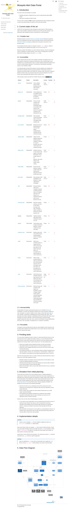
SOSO (20, 40)
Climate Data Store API (22, 381)
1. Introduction (60, 3)
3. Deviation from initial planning (62, 8)
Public (45, 232)
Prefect (47, 353)
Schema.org (48, 310)
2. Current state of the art (62, 4)
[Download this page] (56, 1)
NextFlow (52, 353)
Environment (3, 29)
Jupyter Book (10, 32)
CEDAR (45, 359)
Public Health (3, 27)
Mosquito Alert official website (45, 347)
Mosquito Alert (3, 25)
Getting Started (3, 23)
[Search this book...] (8, 18)
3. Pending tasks (61, 6)
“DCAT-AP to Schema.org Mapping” (24, 41)
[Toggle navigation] (18, 1)
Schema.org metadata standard (36, 38)
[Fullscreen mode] (53, 1)
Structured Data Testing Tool (41, 47)
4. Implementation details (62, 10)
